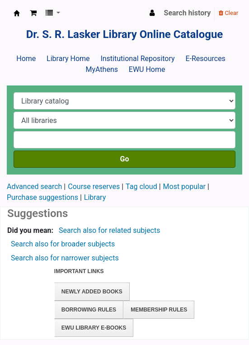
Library (95, 197)
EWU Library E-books (93, 328)
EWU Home (147, 69)
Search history (187, 13)
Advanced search (34, 186)
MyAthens (102, 69)
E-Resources (205, 58)
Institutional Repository (137, 58)
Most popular (184, 186)
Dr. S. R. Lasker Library (17, 13)
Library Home (68, 58)
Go (124, 159)
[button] (33, 13)
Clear (228, 12)
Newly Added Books (91, 291)
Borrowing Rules (88, 310)
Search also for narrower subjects (65, 258)
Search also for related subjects (109, 230)
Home (26, 58)
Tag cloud (141, 186)
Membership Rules (159, 310)
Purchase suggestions (42, 197)
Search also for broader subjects (63, 244)
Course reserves (94, 186)
